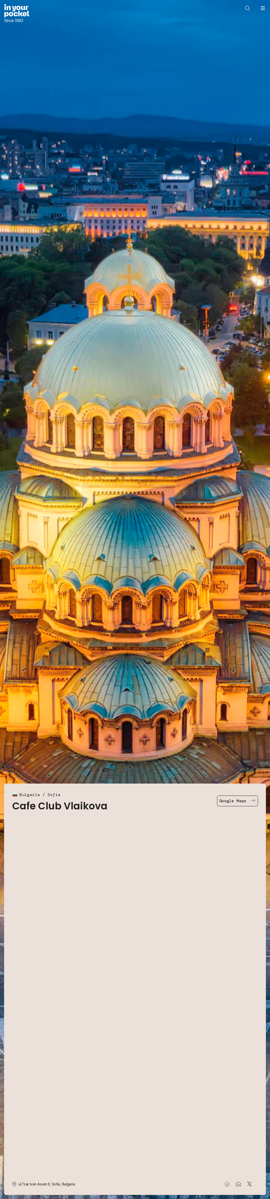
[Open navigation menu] (263, 8)
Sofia (54, 794)
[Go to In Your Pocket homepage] (16, 13)
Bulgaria (29, 794)
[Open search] (247, 8)
